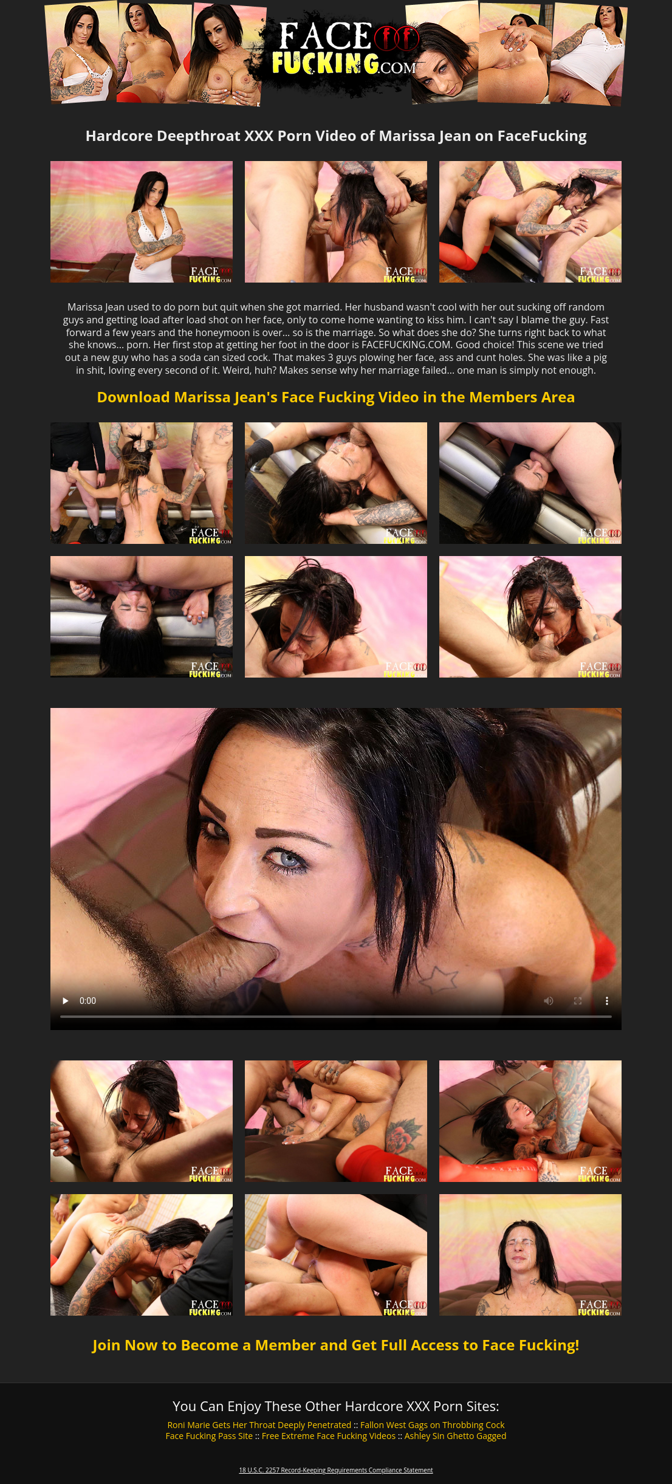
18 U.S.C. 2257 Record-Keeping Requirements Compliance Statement (336, 1470)
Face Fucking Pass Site (209, 1435)
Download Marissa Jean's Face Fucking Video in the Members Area (336, 396)
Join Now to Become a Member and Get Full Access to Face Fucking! (336, 1345)
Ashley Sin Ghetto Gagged (456, 1435)
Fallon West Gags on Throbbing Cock (432, 1425)
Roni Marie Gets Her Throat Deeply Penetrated (259, 1425)
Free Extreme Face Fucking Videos (329, 1435)
